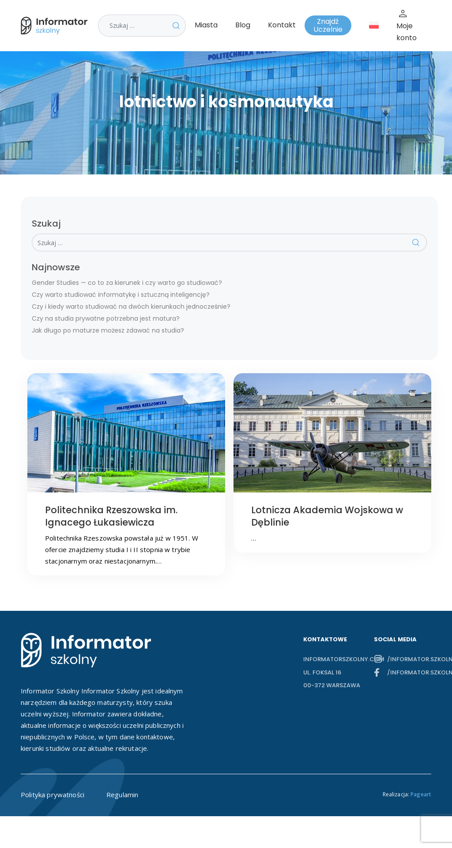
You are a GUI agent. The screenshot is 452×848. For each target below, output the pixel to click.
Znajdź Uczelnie (328, 25)
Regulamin (122, 794)
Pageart (421, 794)
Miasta (206, 25)
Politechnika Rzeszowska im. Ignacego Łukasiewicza (111, 516)
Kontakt (282, 25)
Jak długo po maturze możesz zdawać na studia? (108, 330)
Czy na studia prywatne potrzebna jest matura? (106, 318)
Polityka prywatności (52, 794)
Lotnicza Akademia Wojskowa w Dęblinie (327, 516)
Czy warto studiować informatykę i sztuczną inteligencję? (121, 294)
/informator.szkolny (409, 659)
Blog (242, 25)
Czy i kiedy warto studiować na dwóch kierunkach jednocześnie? (131, 306)
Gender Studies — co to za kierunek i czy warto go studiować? (127, 282)
